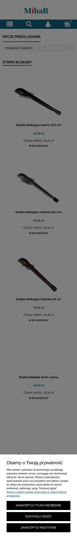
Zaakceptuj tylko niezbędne (38, 505)
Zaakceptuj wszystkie (38, 527)
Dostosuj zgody (38, 516)
